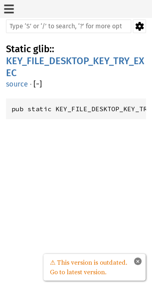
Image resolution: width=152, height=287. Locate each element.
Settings (139, 26)
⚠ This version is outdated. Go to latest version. (88, 267)
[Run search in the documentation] (68, 26)
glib (41, 49)
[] (38, 84)
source (17, 84)
